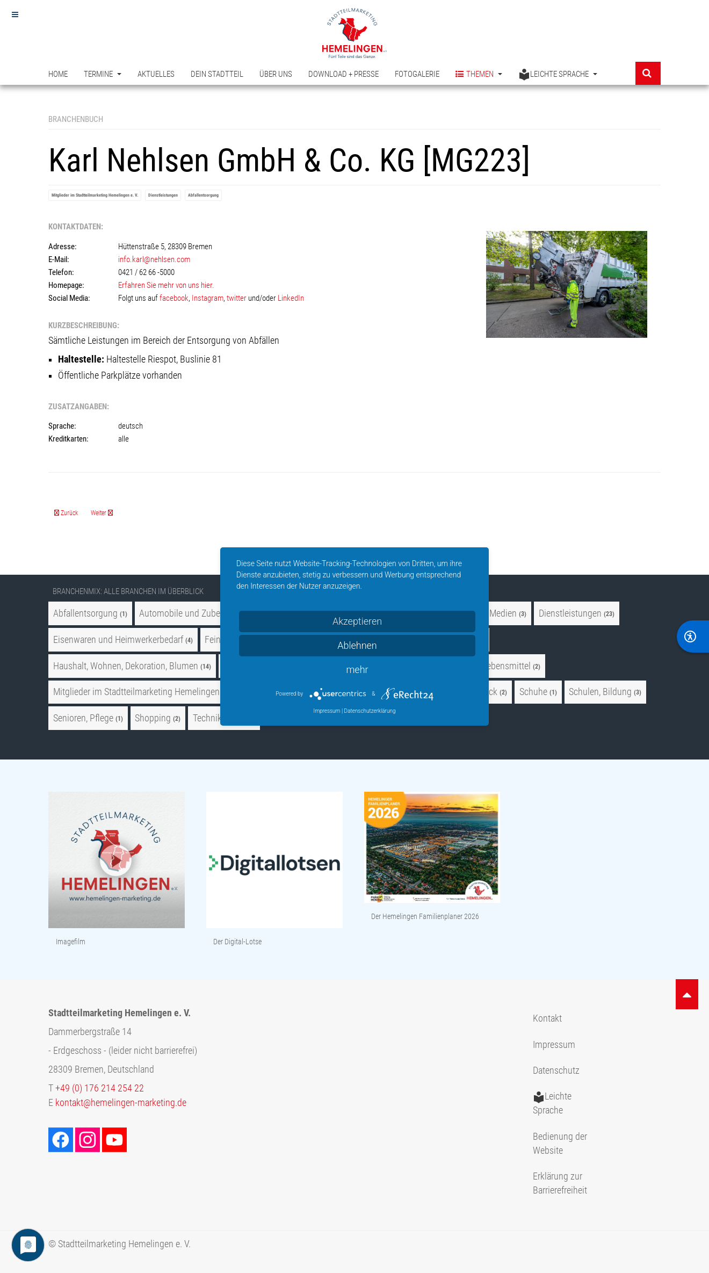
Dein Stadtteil (217, 74)
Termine (102, 74)
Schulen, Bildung (600, 691)
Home (58, 74)
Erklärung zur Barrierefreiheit (560, 1183)
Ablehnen (357, 645)
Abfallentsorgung (203, 195)
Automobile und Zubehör (186, 613)
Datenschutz (556, 1070)
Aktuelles (156, 74)
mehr (357, 669)
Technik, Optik (219, 718)
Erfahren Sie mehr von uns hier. (166, 285)
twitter (237, 298)
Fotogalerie (417, 74)
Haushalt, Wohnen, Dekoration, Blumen (125, 666)
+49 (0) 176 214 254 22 (99, 1088)
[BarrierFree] (693, 636)
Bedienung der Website (560, 1143)
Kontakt (547, 1018)
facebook (174, 298)
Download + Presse (343, 74)
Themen (478, 74)
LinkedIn (292, 298)
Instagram (207, 298)
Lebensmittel (506, 666)
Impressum (554, 1044)
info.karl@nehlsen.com (154, 259)
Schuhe (533, 691)
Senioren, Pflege (83, 718)
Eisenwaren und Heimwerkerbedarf (118, 639)
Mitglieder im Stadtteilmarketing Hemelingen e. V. (95, 195)
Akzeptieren (357, 621)
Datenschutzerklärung (370, 711)
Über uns (275, 74)
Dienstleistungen (163, 195)
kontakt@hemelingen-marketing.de (120, 1102)
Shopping (153, 718)
